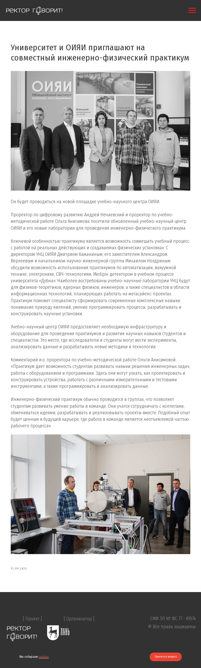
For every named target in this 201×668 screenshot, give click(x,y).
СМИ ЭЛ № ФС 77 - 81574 (173, 639)
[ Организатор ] (79, 640)
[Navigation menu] (192, 10)
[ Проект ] (32, 640)
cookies (43, 657)
